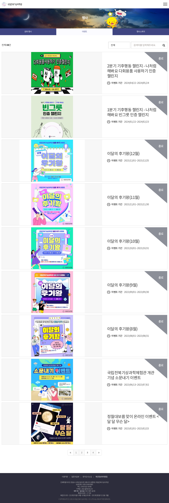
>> (99, 452)
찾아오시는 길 (87, 477)
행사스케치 (141, 32)
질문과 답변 (75, 477)
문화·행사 (28, 32)
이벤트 (84, 32)
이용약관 (65, 477)
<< (70, 452)
